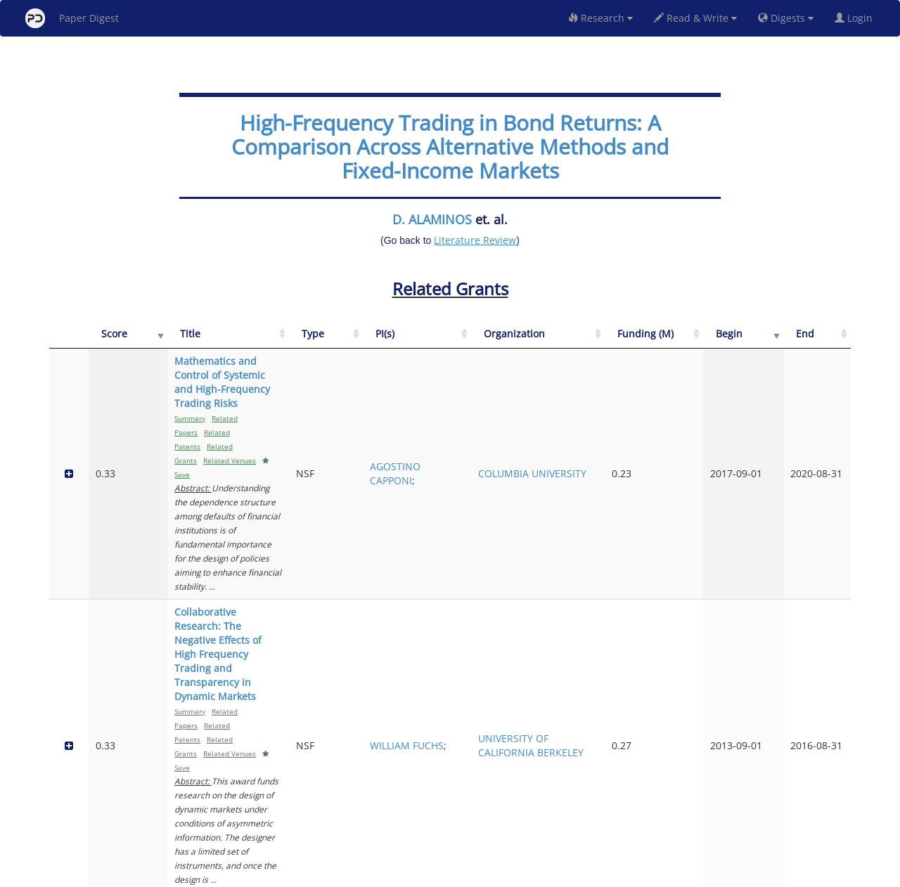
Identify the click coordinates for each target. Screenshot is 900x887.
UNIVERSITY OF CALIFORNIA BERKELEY (647, 492)
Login (856, 18)
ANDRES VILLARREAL (568, 678)
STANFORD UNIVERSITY (639, 588)
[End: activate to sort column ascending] (829, 341)
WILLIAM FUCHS (561, 492)
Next (829, 816)
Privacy (489, 874)
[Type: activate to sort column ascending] (510, 341)
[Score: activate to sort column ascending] (100, 341)
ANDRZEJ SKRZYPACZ (568, 588)
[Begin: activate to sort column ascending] (781, 341)
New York (564, 874)
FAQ (391, 874)
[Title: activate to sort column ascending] (306, 341)
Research (600, 18)
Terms (455, 874)
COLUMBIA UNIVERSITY (639, 403)
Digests (786, 18)
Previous (720, 816)
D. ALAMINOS (432, 219)
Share (522, 874)
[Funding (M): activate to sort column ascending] (723, 341)
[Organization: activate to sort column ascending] (648, 341)
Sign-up (421, 874)
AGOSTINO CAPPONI (566, 403)
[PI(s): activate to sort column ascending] (569, 341)
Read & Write (695, 18)
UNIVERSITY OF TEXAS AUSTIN (647, 678)
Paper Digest (72, 18)
